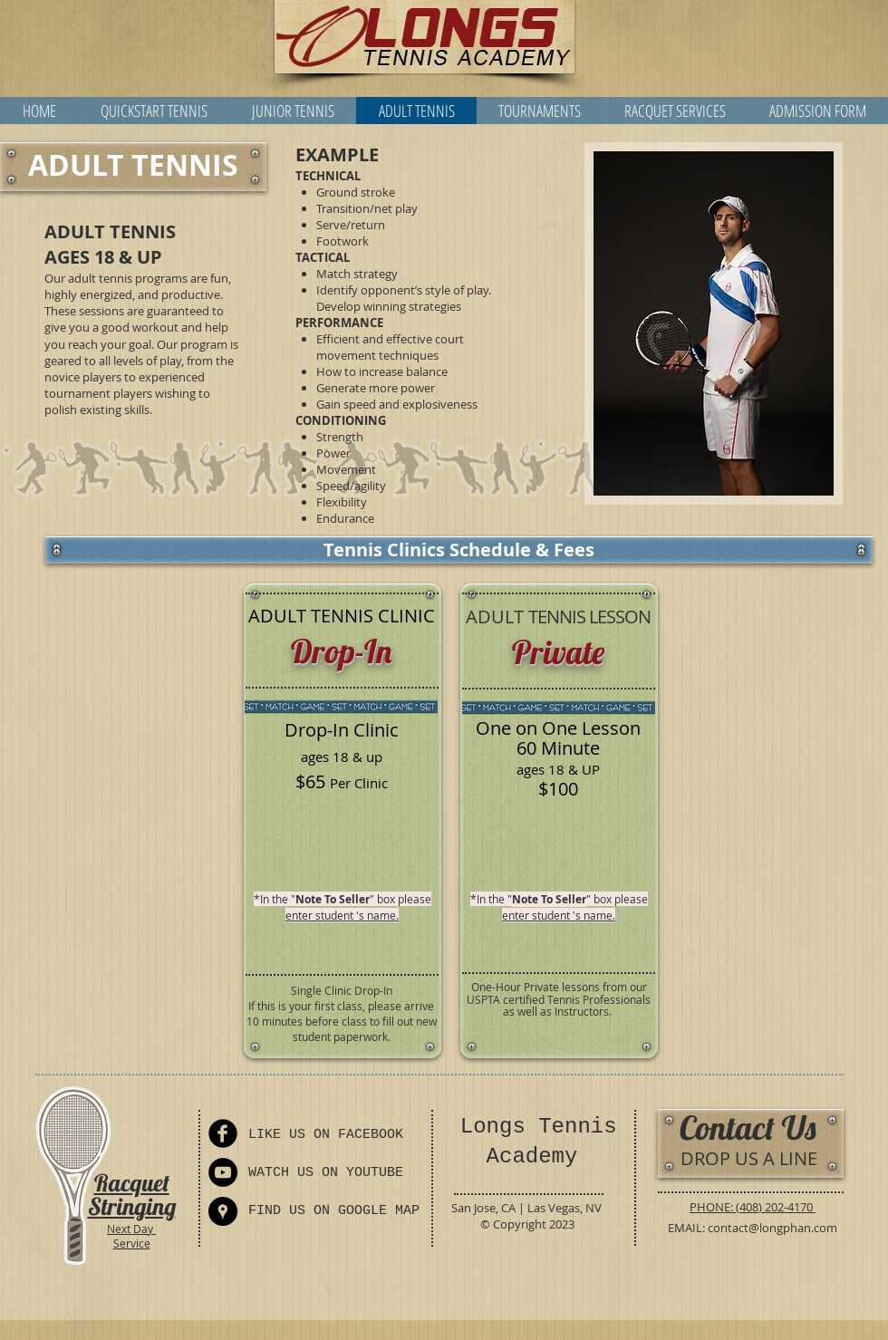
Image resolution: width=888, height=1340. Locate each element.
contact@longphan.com (772, 1227)
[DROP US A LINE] (749, 1158)
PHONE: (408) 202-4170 (753, 1207)
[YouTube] (222, 1172)
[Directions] (222, 1211)
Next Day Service (131, 1235)
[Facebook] (222, 1133)
